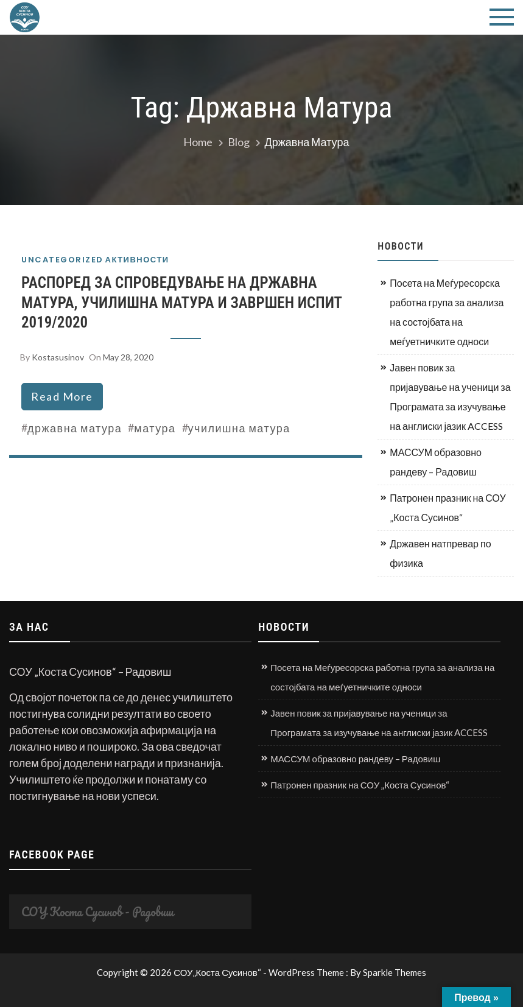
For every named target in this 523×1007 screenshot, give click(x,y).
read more (62, 396)
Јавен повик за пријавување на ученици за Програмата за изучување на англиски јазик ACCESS (450, 397)
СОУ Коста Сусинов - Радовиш (97, 911)
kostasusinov (58, 357)
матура (154, 428)
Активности (137, 259)
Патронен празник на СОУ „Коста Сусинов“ (447, 507)
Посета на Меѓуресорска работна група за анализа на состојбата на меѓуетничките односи (447, 312)
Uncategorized (62, 259)
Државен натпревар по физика (440, 553)
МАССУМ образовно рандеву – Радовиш (436, 461)
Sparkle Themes (394, 972)
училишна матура (239, 428)
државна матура (74, 428)
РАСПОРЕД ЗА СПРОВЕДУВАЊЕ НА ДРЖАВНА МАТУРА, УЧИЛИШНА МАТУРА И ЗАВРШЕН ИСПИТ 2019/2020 (181, 302)
